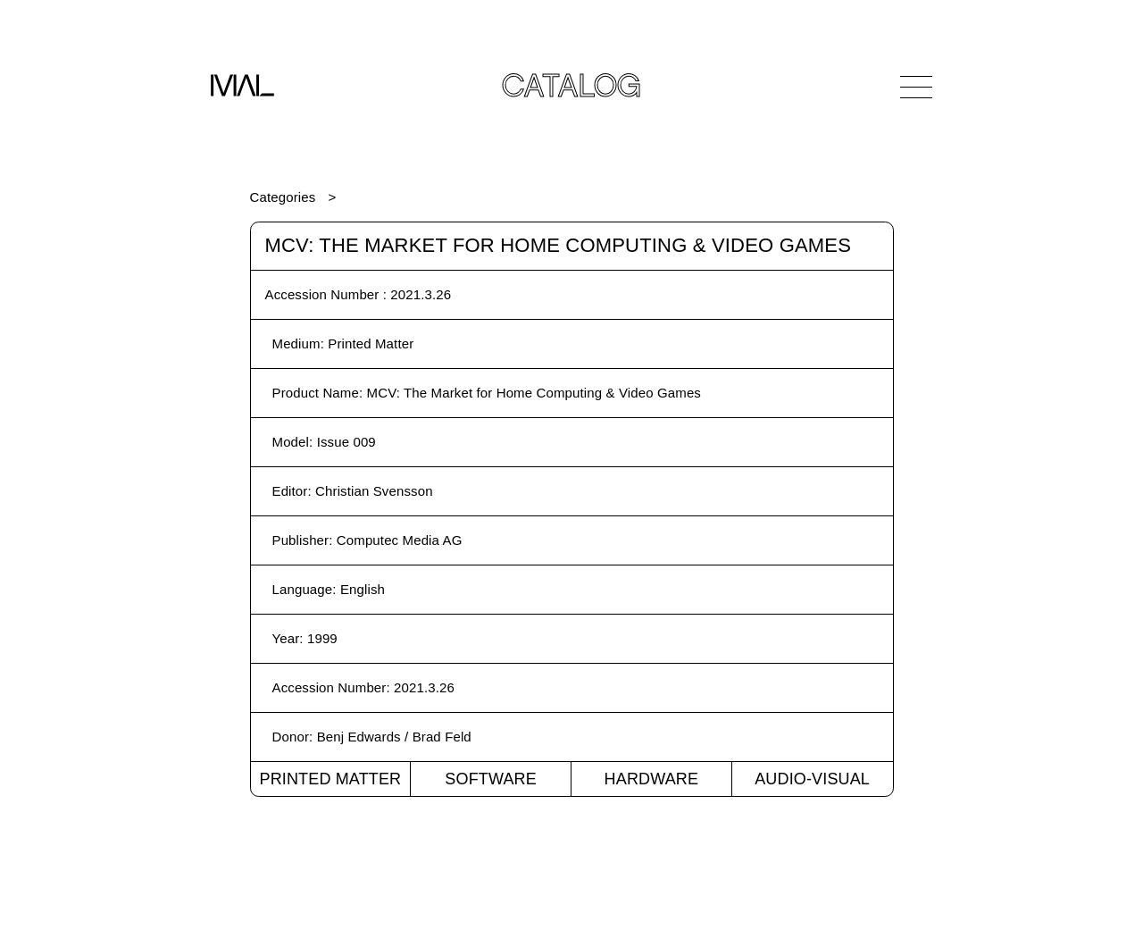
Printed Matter (330, 779)
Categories (283, 197)
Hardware (652, 779)
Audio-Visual (812, 779)
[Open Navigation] (916, 86)
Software (491, 779)
